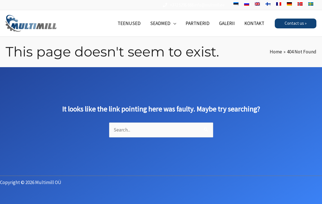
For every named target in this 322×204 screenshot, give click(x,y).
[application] (173, 23)
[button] (295, 23)
